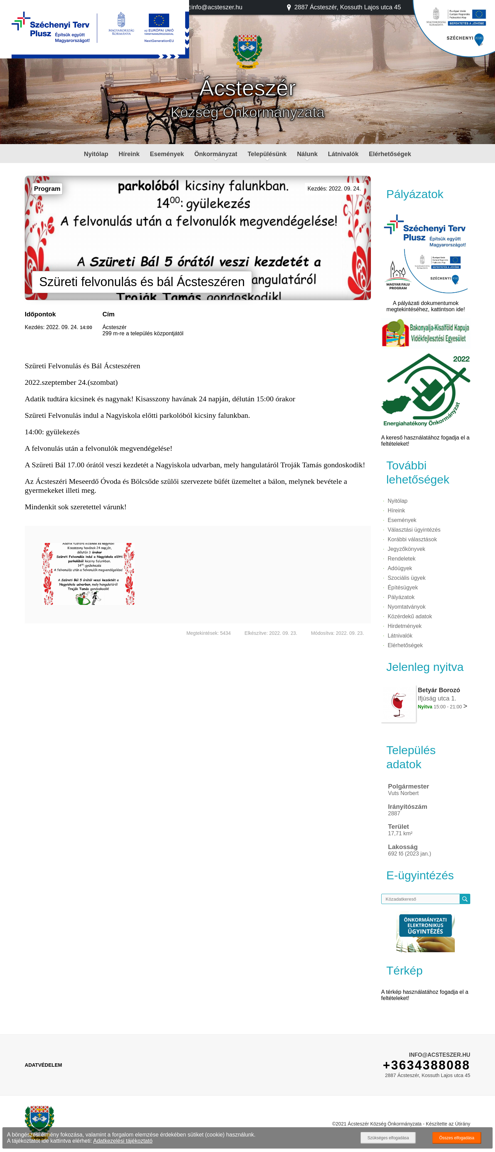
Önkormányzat (215, 154)
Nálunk (307, 154)
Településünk (267, 154)
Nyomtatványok (407, 607)
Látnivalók (343, 154)
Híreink (129, 154)
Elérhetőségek (390, 154)
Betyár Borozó (439, 690)
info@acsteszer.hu (213, 7)
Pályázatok (401, 597)
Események (167, 154)
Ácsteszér (247, 88)
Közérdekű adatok (410, 616)
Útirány (462, 1124)
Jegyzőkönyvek (406, 549)
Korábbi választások (412, 539)
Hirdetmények (405, 626)
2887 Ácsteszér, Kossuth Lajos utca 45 (343, 7)
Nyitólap (96, 154)
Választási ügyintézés (414, 530)
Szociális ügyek (407, 578)
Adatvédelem (43, 1065)
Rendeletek (402, 559)
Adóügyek (400, 568)
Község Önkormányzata (247, 112)
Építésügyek (403, 587)
